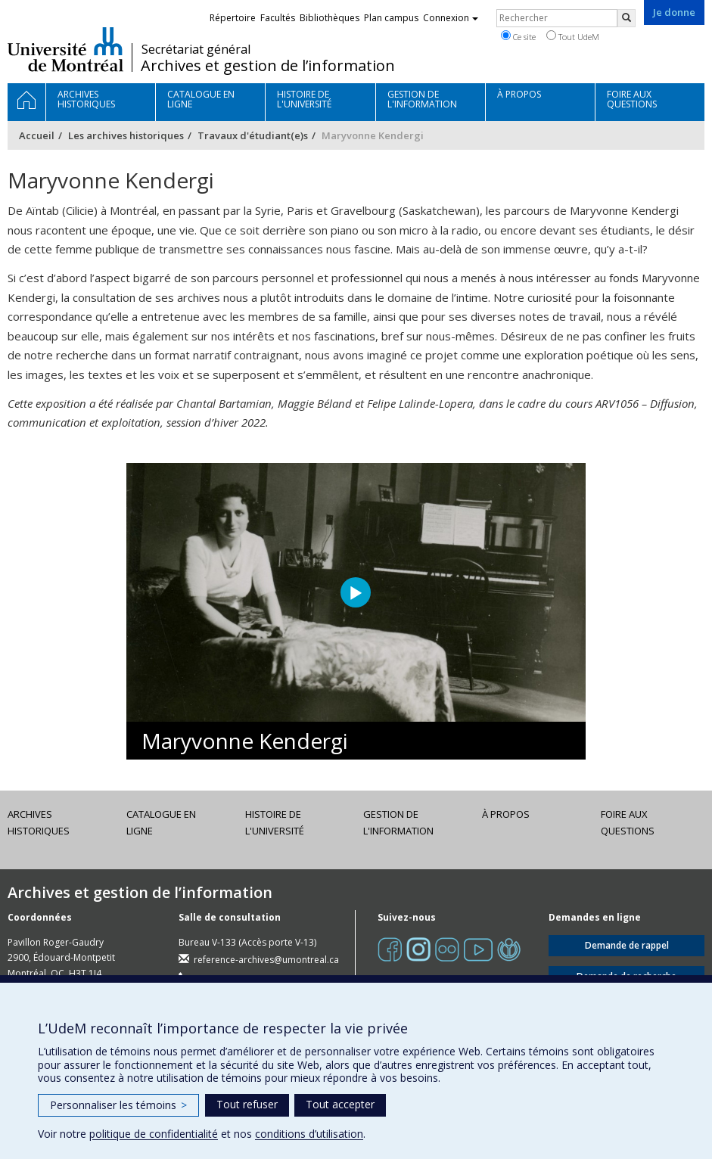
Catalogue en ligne (161, 822)
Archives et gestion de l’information (268, 65)
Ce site (518, 36)
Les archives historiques (126, 135)
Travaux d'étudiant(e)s (252, 135)
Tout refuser (247, 1104)
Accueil (36, 135)
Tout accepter (340, 1104)
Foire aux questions (627, 822)
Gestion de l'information (398, 822)
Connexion (450, 17)
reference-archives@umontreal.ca (266, 959)
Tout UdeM (572, 36)
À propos (506, 814)
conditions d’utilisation (309, 1133)
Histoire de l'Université (274, 822)
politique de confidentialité (153, 1133)
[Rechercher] (626, 18)
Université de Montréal (65, 49)
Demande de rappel (627, 945)
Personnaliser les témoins (118, 1105)
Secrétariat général (195, 49)
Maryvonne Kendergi (244, 740)
